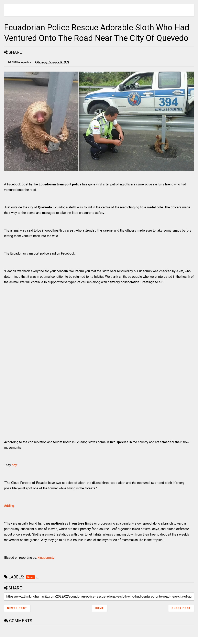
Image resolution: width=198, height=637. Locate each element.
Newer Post (17, 608)
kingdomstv (46, 558)
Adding (9, 506)
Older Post (181, 608)
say (14, 465)
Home (99, 608)
